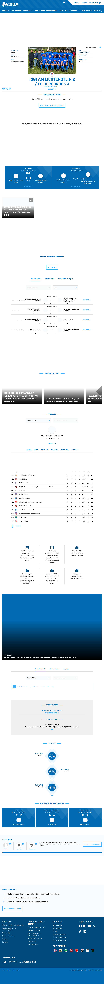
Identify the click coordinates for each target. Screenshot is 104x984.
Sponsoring (6, 933)
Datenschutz (89, 970)
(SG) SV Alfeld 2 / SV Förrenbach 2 (27, 475)
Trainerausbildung (34, 930)
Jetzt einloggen (93, 3)
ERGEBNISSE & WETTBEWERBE (12, 10)
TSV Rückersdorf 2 (23, 483)
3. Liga (55, 931)
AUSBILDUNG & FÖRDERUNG (69, 10)
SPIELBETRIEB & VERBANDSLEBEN (47, 10)
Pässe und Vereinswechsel (36, 927)
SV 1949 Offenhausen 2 (25, 506)
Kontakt (4, 942)
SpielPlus (76, 3)
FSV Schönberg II (23, 479)
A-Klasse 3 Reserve (84, 52)
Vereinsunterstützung (9, 936)
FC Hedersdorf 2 (23, 517)
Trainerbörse (32, 941)
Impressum (98, 970)
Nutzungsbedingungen (76, 970)
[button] (3, 88)
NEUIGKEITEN (28, 10)
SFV (3, 970)
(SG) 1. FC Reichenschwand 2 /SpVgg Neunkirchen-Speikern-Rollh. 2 (36, 487)
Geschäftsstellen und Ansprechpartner (9, 929)
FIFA (18, 970)
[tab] (36, 279)
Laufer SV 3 (22, 491)
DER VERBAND (86, 10)
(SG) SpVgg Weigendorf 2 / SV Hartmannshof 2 (30, 502)
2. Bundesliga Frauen (60, 940)
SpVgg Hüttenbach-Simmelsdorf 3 (27, 510)
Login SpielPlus (33, 944)
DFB (8, 970)
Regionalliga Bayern (59, 934)
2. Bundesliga (57, 928)
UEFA (13, 970)
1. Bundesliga (57, 925)
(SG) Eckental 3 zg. (23, 521)
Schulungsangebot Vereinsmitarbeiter (34, 934)
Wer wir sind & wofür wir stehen (12, 925)
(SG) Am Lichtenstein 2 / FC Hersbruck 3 (29, 514)
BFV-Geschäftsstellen (35, 938)
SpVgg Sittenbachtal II (24, 498)
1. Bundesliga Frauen (60, 937)
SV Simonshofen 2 (23, 494)
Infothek (84, 3)
